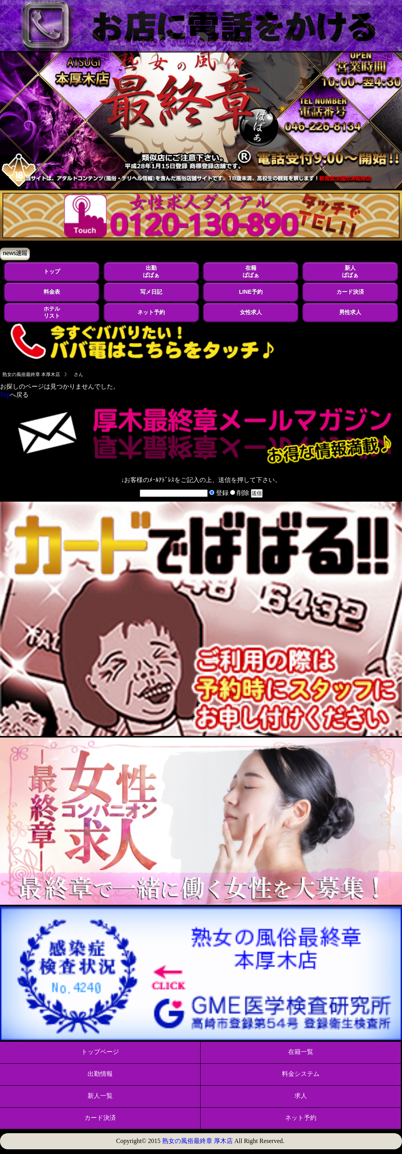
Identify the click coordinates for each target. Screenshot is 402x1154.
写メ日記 (151, 291)
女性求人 (251, 312)
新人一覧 (100, 1095)
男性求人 (350, 312)
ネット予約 (151, 312)
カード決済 (350, 291)
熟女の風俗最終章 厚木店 (197, 1141)
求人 (300, 1095)
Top (5, 394)
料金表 (52, 291)
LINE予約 (251, 291)
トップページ (100, 1051)
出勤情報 (100, 1073)
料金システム (301, 1073)
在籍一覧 (300, 1051)
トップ (52, 271)
